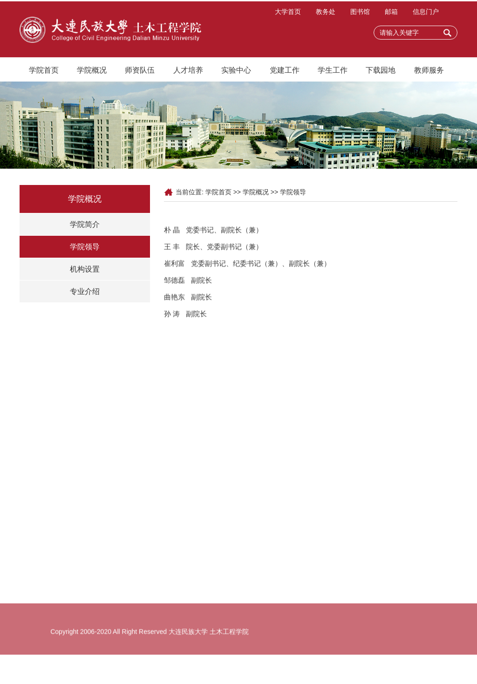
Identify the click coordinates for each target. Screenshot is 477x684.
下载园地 (380, 72)
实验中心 (236, 72)
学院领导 (85, 247)
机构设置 (85, 269)
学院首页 (44, 72)
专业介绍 (85, 291)
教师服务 (429, 72)
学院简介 (85, 224)
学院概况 (92, 72)
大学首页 (288, 13)
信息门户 (426, 13)
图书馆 (360, 13)
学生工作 (333, 72)
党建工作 (285, 72)
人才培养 (188, 72)
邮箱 (391, 13)
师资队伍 (140, 72)
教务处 (325, 13)
